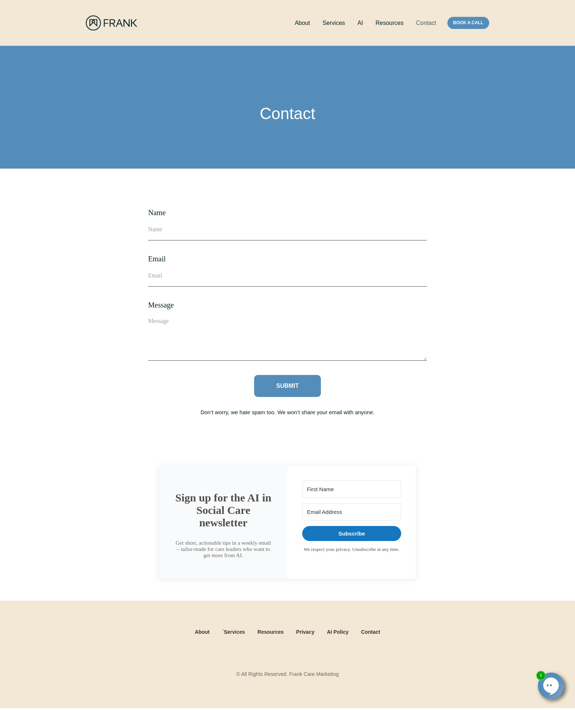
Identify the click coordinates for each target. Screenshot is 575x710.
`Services (233, 632)
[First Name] (351, 489)
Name (157, 213)
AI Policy (337, 632)
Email (157, 259)
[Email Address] (351, 511)
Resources (389, 23)
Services (333, 23)
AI (360, 23)
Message (161, 305)
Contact (426, 23)
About (302, 23)
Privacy (305, 632)
